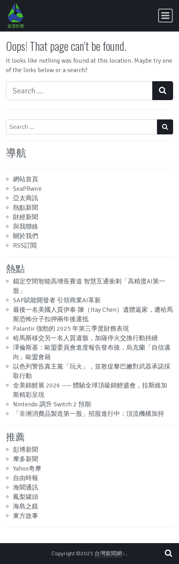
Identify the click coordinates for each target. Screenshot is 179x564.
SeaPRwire (27, 189)
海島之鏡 (25, 506)
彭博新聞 (25, 450)
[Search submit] (162, 90)
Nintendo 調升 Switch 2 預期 (52, 404)
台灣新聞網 (108, 553)
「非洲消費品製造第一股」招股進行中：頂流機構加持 (88, 414)
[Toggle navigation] (165, 15)
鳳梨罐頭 (25, 497)
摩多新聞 (25, 459)
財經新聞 (25, 217)
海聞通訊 (25, 487)
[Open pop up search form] (168, 553)
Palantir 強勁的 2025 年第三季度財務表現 (71, 329)
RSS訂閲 (25, 245)
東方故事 (25, 516)
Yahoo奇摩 (27, 469)
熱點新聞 (25, 208)
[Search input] (79, 90)
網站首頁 (25, 179)
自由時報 (25, 478)
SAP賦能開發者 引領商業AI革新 (57, 300)
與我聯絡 (25, 227)
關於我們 (25, 236)
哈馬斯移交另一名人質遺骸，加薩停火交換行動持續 (85, 338)
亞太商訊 (25, 198)
